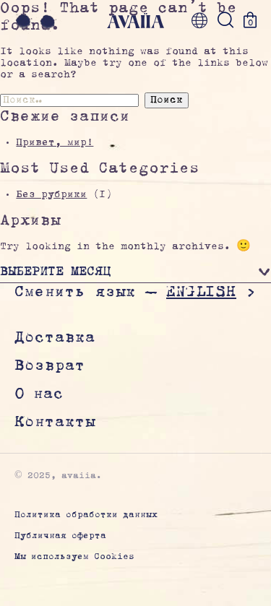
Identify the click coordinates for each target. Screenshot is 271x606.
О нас (39, 394)
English (201, 291)
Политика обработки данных (86, 515)
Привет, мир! (54, 143)
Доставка (54, 338)
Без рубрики (51, 195)
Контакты (54, 422)
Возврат (49, 366)
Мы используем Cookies (74, 557)
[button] (135, 273)
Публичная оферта (60, 536)
